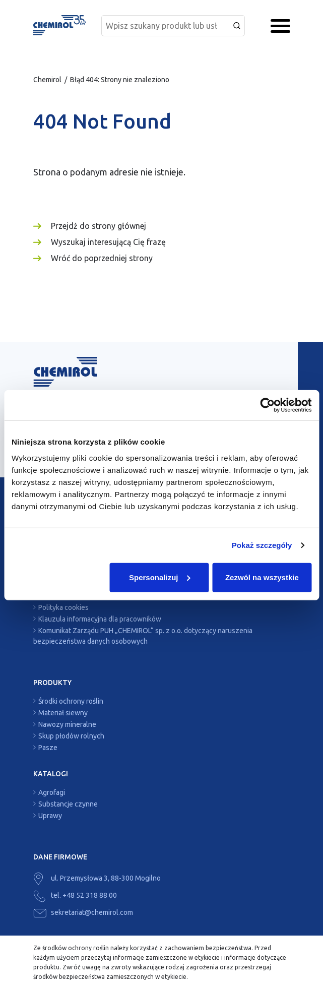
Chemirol (47, 80)
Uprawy (50, 816)
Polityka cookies (63, 607)
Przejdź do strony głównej (98, 225)
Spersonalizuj (159, 577)
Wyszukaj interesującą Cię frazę (108, 241)
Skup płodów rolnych (71, 736)
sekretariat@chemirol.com (83, 912)
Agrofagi (51, 792)
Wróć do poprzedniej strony (102, 258)
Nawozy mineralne (67, 724)
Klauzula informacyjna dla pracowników (99, 619)
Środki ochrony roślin (70, 701)
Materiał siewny (63, 713)
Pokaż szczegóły (262, 545)
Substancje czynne (68, 804)
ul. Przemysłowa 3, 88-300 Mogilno (97, 878)
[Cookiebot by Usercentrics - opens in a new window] (267, 405)
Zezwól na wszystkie (262, 577)
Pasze (47, 748)
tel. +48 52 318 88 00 (75, 895)
